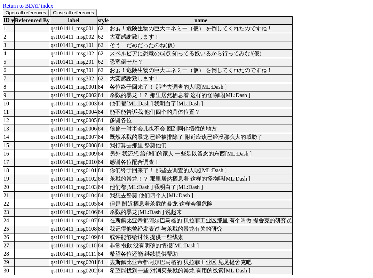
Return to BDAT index (28, 6)
